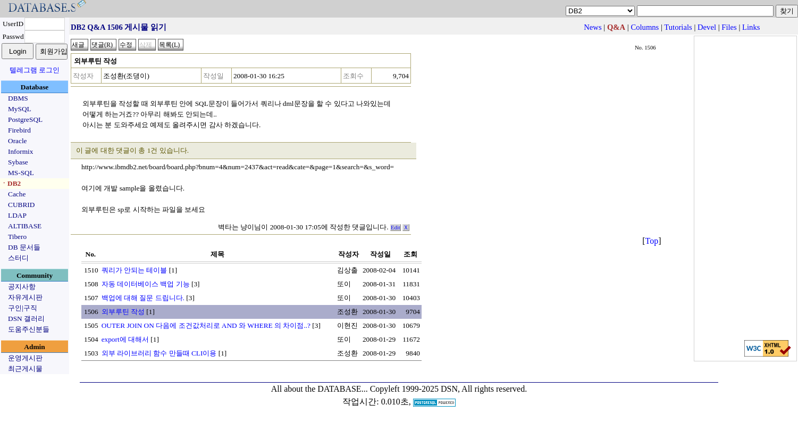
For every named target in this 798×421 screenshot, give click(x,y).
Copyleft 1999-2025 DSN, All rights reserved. (448, 388)
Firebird (19, 130)
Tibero (17, 237)
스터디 (18, 258)
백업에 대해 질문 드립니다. (143, 298)
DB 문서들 (24, 247)
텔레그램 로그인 (35, 70)
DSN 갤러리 (26, 319)
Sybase (18, 162)
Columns (645, 27)
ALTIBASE (24, 226)
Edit (395, 227)
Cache (17, 194)
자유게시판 (25, 297)
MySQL (19, 109)
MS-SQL (21, 173)
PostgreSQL (25, 119)
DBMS (18, 98)
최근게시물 (25, 369)
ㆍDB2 (11, 183)
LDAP (17, 215)
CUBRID (21, 205)
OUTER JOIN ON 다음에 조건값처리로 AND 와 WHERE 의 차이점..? (206, 325)
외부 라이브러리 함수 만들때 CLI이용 (159, 353)
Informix (20, 151)
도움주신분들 (28, 329)
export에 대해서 (125, 339)
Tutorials (678, 27)
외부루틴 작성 (123, 312)
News (592, 27)
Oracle (17, 141)
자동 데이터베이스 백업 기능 (146, 284)
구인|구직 (22, 308)
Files (729, 27)
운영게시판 (25, 358)
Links (751, 27)
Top (652, 240)
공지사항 (22, 287)
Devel (707, 27)
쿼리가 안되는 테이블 (134, 270)
